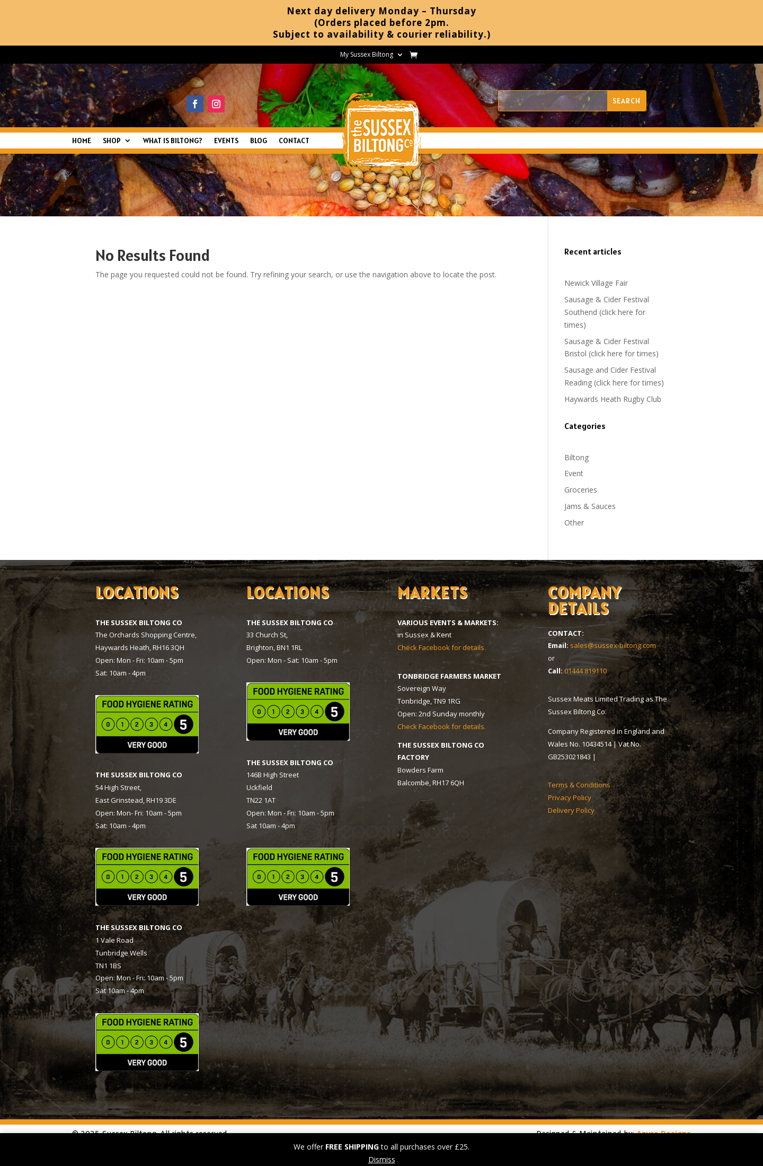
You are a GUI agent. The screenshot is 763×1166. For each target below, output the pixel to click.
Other (574, 523)
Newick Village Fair (596, 283)
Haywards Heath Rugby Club (612, 399)
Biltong (576, 457)
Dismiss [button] (381, 1159)
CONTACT (294, 141)
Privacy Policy (569, 797)
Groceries (580, 490)
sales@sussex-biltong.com (613, 645)
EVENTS (226, 141)
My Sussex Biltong (366, 55)
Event (573, 473)
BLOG (258, 141)
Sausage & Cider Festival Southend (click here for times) (606, 312)
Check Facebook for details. (441, 647)
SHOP (112, 141)
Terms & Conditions (579, 785)
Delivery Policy (571, 810)
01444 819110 (585, 671)
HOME (81, 141)
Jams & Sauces (590, 506)
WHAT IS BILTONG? (172, 141)
